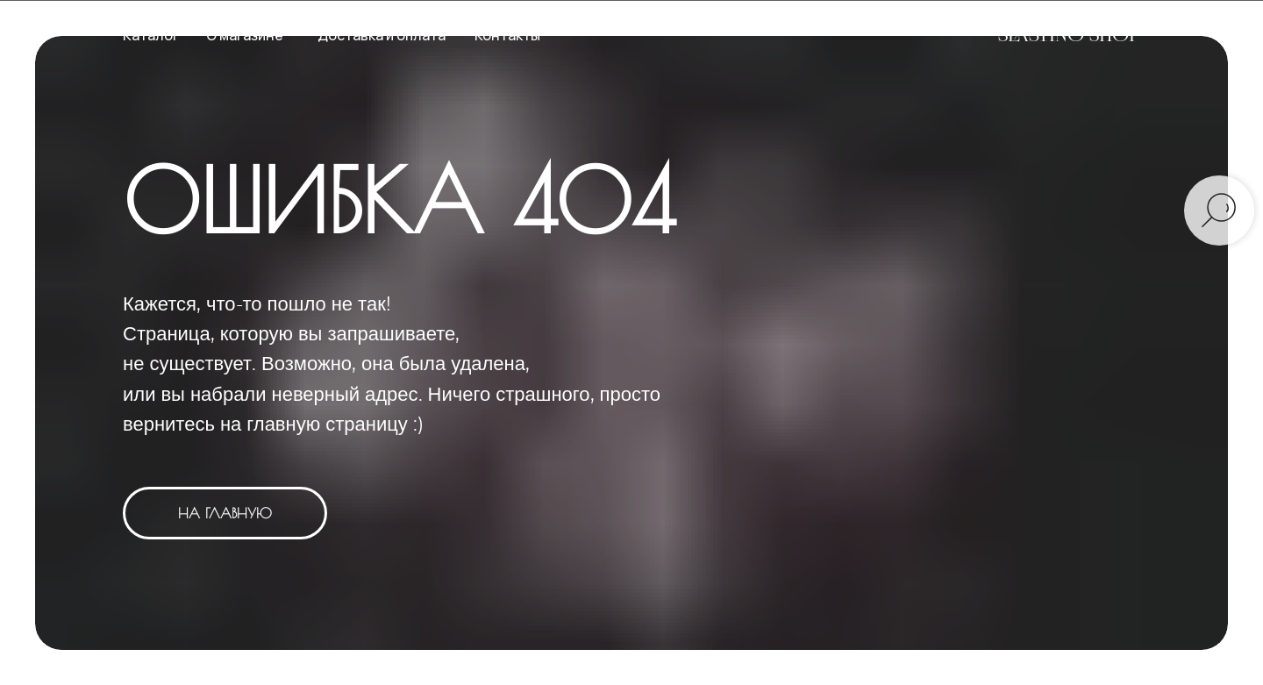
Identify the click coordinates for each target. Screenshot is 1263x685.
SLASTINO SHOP (1069, 35)
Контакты (507, 35)
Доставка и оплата (382, 35)
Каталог (151, 35)
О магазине (244, 35)
